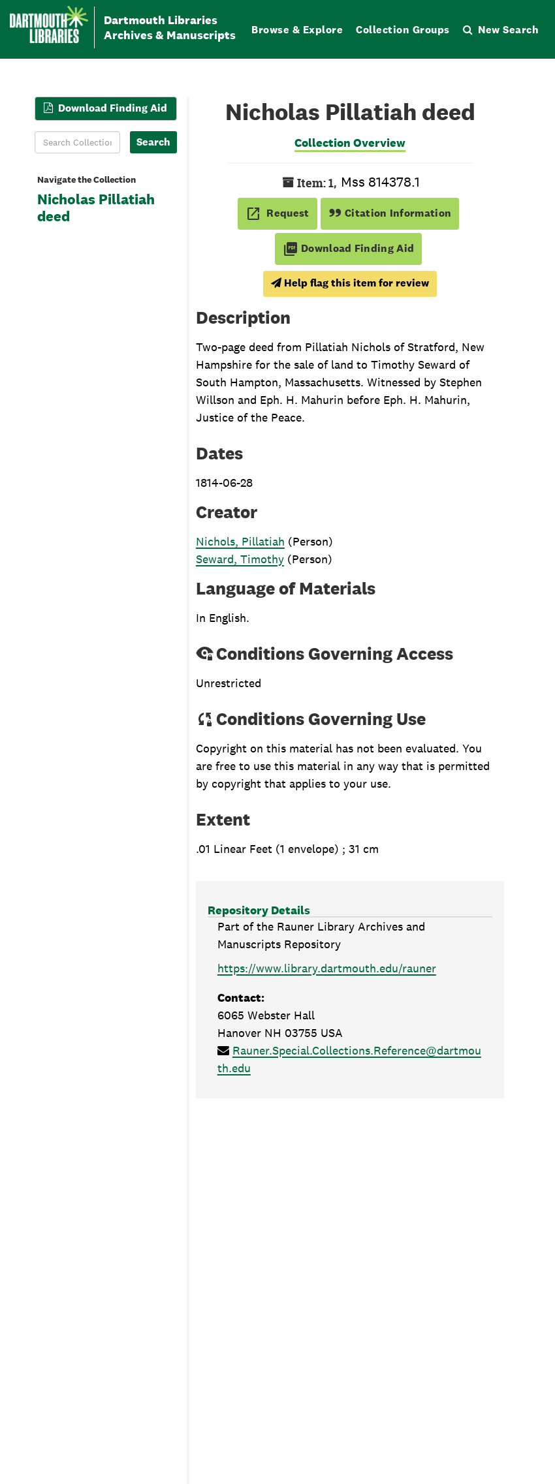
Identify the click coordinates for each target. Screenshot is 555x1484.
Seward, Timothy (240, 558)
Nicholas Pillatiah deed (96, 208)
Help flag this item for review (350, 283)
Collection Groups (403, 30)
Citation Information (390, 213)
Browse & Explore (297, 30)
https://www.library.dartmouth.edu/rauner (326, 968)
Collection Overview (349, 142)
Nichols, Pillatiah (240, 541)
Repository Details (259, 910)
